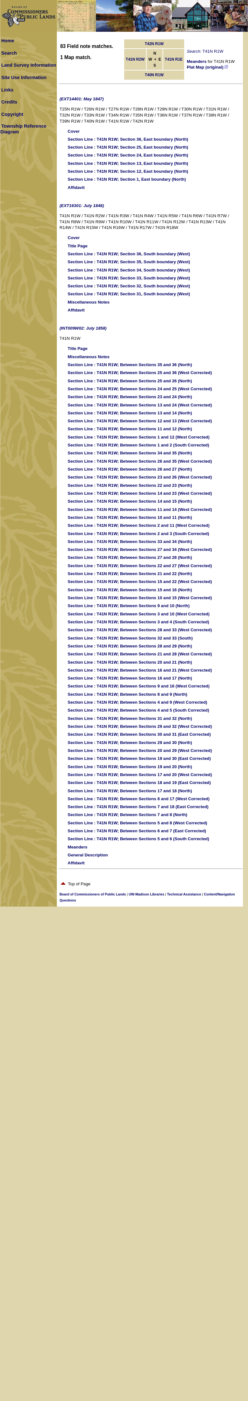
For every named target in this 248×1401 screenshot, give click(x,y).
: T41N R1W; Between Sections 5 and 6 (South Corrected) (138, 838)
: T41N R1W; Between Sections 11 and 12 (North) (130, 428)
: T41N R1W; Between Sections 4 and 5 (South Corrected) (138, 710)
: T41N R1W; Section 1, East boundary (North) (127, 179)
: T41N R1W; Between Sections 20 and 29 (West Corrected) (140, 750)
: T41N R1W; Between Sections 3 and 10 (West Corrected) (139, 614)
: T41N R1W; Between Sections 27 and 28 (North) (130, 557)
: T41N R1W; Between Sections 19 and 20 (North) (130, 766)
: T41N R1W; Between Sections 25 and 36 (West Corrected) (140, 372)
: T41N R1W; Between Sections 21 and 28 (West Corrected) (140, 654)
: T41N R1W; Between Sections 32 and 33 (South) (130, 638)
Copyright (12, 114)
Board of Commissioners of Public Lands (92, 894)
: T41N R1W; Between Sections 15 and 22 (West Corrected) (140, 581)
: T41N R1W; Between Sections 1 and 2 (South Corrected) (138, 445)
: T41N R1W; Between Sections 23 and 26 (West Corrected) (140, 477)
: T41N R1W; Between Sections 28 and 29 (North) (130, 646)
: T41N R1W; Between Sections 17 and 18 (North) (130, 790)
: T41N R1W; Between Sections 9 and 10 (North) (129, 605)
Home (7, 40)
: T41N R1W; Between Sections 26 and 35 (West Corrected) (140, 461)
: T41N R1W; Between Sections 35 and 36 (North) (130, 364)
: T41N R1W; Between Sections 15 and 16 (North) (130, 589)
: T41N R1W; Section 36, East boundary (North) (128, 139)
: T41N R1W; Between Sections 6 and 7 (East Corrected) (137, 830)
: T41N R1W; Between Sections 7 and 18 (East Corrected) (138, 806)
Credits (9, 101)
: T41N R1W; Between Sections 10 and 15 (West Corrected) (140, 597)
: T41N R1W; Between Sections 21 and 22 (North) (130, 573)
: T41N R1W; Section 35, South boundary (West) (129, 261)
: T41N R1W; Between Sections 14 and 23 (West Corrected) (140, 493)
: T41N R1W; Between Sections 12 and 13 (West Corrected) (140, 421)
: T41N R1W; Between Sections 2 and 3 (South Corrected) (138, 533)
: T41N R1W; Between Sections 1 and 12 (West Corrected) (139, 437)
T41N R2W (135, 59)
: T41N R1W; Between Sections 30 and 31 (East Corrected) (139, 734)
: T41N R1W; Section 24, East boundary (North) (128, 155)
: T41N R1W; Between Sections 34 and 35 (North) (130, 453)
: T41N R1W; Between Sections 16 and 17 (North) (130, 678)
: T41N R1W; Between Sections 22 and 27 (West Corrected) (140, 565)
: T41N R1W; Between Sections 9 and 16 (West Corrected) (139, 686)
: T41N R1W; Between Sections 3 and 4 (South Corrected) (138, 622)
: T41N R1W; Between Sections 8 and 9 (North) (127, 694)
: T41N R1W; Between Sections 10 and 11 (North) (130, 517)
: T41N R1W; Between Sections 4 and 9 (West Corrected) (137, 702)
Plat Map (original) (207, 67)
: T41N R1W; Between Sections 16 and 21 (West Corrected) (140, 670)
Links (7, 89)
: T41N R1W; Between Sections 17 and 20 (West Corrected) (140, 774)
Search (9, 53)
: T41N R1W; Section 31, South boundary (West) (129, 294)
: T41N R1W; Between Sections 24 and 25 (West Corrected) (140, 388)
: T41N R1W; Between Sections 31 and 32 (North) (130, 718)
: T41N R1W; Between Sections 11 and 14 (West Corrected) (140, 509)
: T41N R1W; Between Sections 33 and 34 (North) (130, 541)
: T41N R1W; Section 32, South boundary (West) (129, 286)
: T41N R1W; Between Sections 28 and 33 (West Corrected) (140, 629)
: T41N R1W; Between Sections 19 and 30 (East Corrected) (139, 758)
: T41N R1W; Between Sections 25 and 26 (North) (130, 381)
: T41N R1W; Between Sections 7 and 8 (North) (127, 814)
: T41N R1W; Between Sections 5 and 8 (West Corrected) (137, 823)
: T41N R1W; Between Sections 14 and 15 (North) (130, 501)
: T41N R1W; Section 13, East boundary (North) (128, 163)
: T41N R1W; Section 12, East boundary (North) (128, 171)
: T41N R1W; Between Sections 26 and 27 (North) (130, 469)
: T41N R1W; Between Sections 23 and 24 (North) (130, 396)
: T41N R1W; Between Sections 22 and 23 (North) (130, 485)
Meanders (196, 61)
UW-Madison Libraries (146, 894)
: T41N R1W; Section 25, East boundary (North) (128, 147)
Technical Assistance (184, 894)
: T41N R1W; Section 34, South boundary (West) (129, 270)
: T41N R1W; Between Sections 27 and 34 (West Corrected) (140, 549)
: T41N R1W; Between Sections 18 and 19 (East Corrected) (139, 782)
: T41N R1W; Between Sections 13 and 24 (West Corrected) (140, 405)
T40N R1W (154, 75)
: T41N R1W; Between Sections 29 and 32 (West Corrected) (140, 726)
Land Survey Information (28, 65)
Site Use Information (24, 77)
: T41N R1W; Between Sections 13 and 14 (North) (130, 413)
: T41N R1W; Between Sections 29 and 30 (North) (130, 742)
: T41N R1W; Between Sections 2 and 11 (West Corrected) (139, 525)
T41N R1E (174, 59)
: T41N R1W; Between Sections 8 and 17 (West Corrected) (139, 798)
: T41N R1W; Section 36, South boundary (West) (129, 253)
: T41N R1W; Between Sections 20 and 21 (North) (130, 662)
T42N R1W (154, 44)
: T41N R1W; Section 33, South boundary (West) (129, 278)
